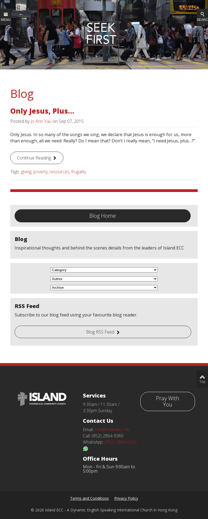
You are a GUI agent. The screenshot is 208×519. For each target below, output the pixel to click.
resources (59, 172)
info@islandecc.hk (112, 430)
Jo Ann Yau (41, 121)
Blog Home (102, 215)
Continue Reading (34, 158)
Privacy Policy (126, 498)
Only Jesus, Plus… (42, 111)
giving (26, 172)
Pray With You (167, 401)
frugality (78, 172)
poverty (40, 172)
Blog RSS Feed (100, 332)
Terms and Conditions (89, 498)
